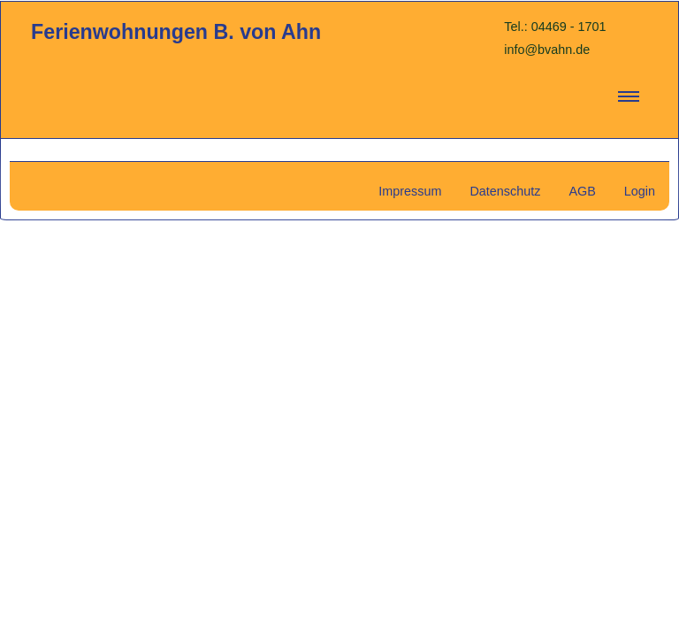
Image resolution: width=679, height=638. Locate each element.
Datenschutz (504, 191)
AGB (581, 191)
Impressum (409, 191)
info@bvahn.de (547, 49)
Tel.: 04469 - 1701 (555, 26)
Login (639, 191)
